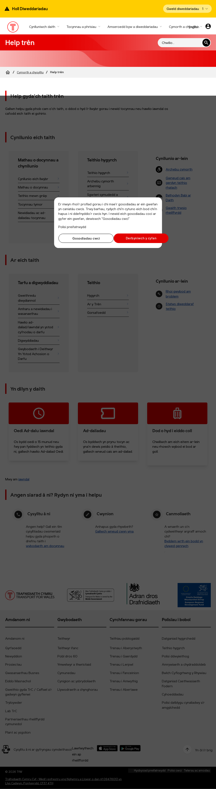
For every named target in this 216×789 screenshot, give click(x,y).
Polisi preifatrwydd (72, 227)
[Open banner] (187, 9)
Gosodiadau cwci (82, 238)
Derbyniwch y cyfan (133, 238)
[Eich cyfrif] (208, 27)
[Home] (7, 72)
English (194, 27)
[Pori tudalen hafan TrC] (13, 27)
